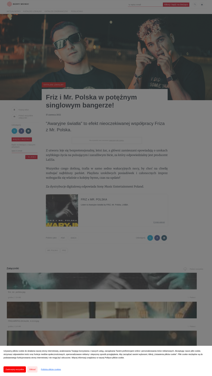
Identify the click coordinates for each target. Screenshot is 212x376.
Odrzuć (32, 369)
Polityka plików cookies (51, 369)
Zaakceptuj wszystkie (14, 369)
